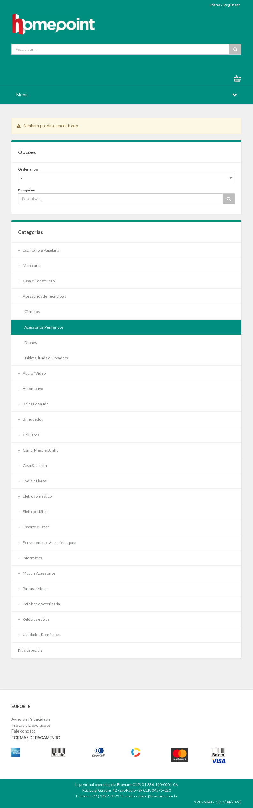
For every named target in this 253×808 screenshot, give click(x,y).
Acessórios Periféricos (44, 327)
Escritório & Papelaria (38, 250)
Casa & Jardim (32, 465)
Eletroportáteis (33, 511)
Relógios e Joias (34, 619)
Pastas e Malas (33, 588)
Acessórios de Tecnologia (42, 296)
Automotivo (30, 388)
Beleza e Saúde (33, 403)
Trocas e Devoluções (31, 725)
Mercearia (29, 265)
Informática (30, 558)
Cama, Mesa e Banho (38, 450)
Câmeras (32, 311)
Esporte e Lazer (33, 526)
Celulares (28, 434)
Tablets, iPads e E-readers (46, 357)
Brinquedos (30, 419)
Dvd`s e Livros (32, 480)
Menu (22, 94)
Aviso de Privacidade (31, 719)
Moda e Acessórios (37, 573)
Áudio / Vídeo (32, 373)
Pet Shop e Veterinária (39, 604)
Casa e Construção (36, 280)
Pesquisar (26, 190)
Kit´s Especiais (30, 650)
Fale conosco (24, 731)
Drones (30, 342)
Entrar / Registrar (224, 5)
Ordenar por (29, 169)
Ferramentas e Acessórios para (47, 542)
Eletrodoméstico (35, 496)
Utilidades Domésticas (39, 634)
